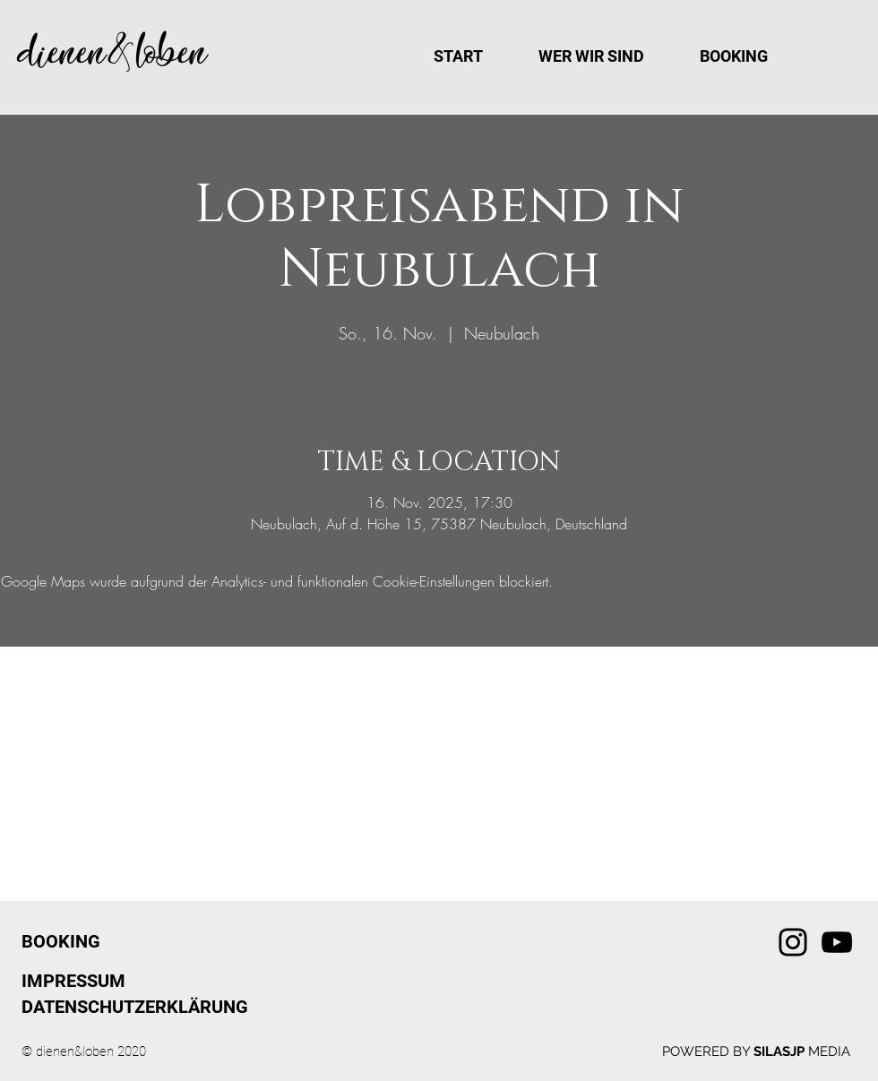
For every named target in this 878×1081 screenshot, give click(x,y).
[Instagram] (793, 942)
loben (171, 52)
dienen (62, 52)
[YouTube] (837, 942)
